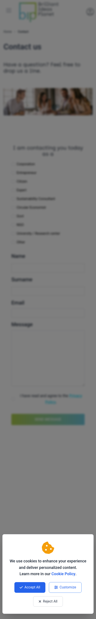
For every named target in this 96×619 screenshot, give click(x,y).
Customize (65, 587)
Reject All (48, 601)
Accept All (30, 587)
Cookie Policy (63, 574)
